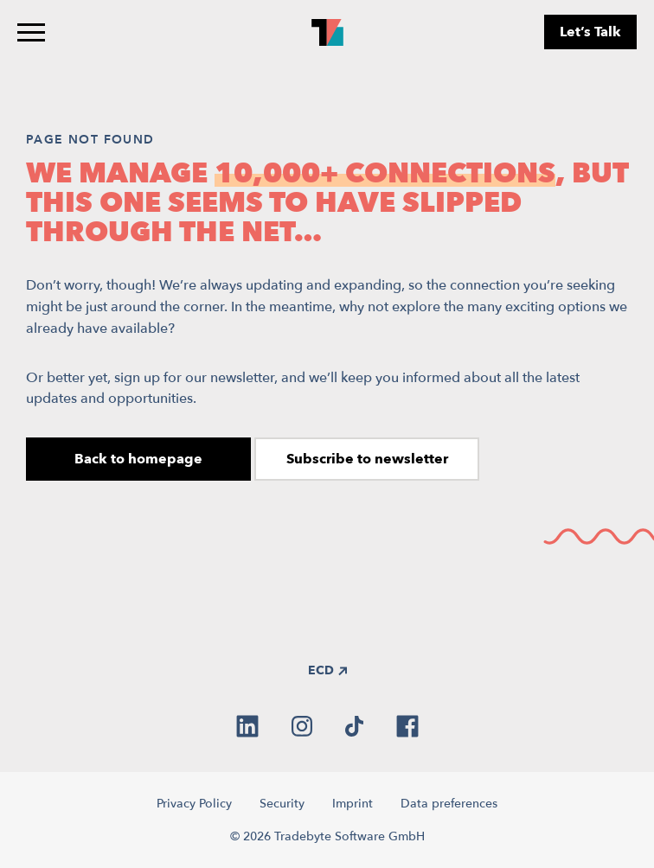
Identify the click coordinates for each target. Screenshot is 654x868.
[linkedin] (247, 726)
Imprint (352, 803)
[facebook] (407, 726)
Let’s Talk (590, 31)
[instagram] (302, 726)
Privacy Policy (194, 803)
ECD (327, 670)
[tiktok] (354, 726)
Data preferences (449, 803)
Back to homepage (138, 459)
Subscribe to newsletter (367, 459)
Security (282, 803)
